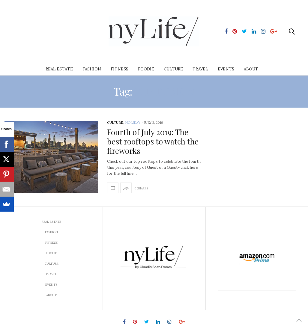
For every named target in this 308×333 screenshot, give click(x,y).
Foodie (146, 69)
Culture (173, 69)
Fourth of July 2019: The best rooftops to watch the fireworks (153, 141)
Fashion (91, 69)
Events (226, 69)
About (251, 69)
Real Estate (59, 69)
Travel (200, 69)
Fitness (119, 69)
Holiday (132, 122)
